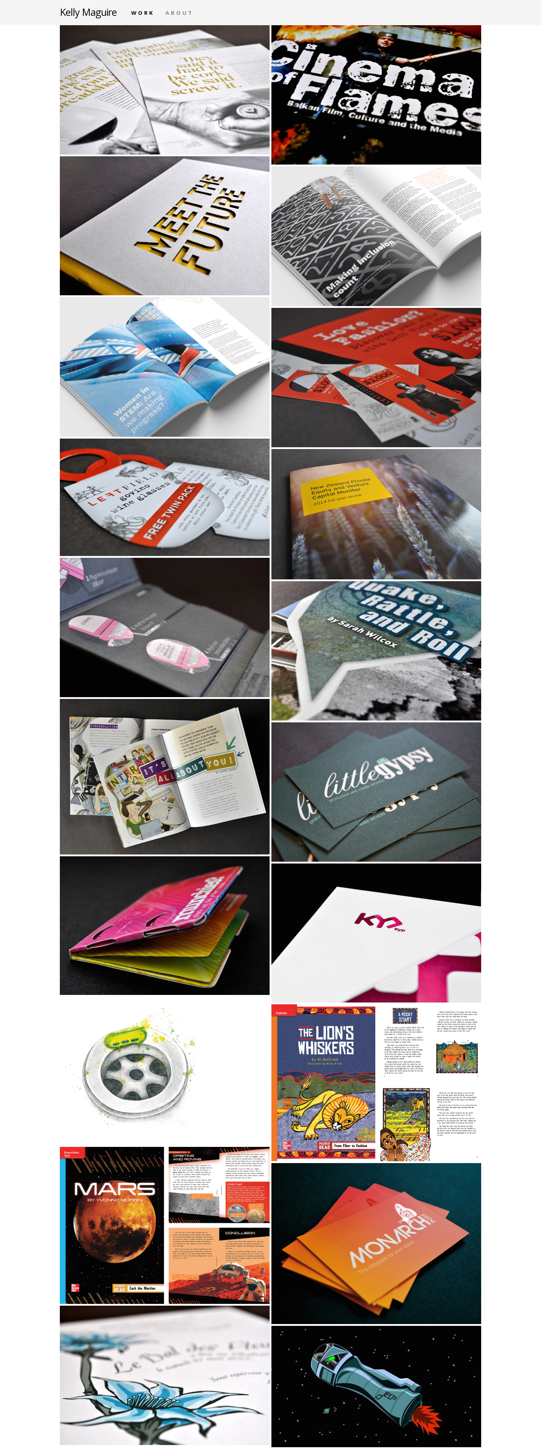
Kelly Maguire (88, 12)
